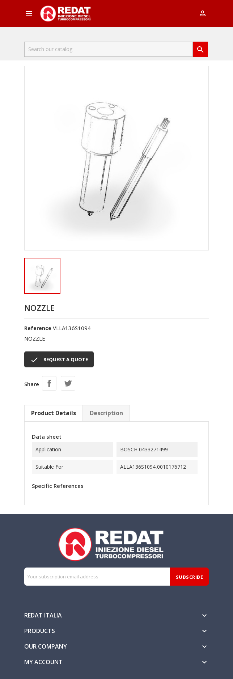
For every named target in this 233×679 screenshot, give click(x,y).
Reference (37, 328)
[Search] (108, 49)
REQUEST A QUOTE (59, 359)
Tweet (68, 383)
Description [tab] (106, 413)
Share (49, 383)
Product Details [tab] (53, 413)
